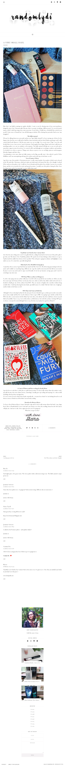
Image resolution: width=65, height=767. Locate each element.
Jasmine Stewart (8, 484)
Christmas (13, 427)
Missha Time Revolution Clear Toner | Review (33, 681)
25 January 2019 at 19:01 (8, 508)
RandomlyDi (51, 764)
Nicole (5, 468)
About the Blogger (13, 764)
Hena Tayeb (7, 506)
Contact (4, 764)
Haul (9, 428)
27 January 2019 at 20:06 (8, 548)
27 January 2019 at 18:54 (8, 526)
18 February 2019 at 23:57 (8, 566)
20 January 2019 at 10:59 (8, 470)
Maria (5, 564)
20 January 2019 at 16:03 (8, 486)
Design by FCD (59, 764)
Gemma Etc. (7, 546)
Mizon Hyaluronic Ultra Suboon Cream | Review (33, 700)
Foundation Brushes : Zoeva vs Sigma (33, 662)
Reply (4, 479)
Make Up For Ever (16, 428)
